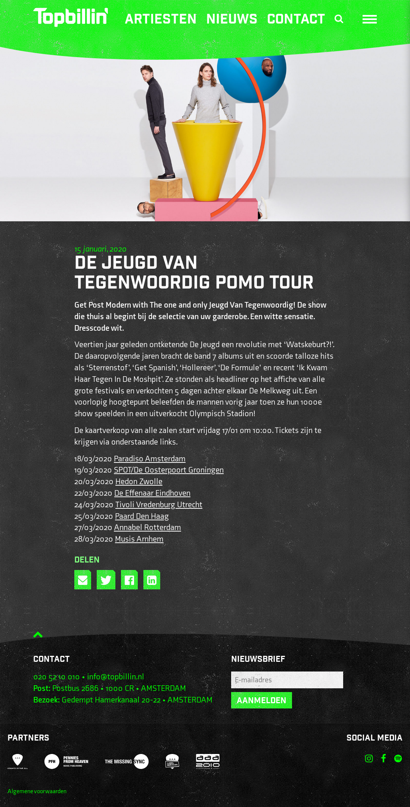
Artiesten (161, 20)
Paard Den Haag (142, 516)
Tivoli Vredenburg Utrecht (158, 505)
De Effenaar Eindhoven (152, 493)
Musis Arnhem (139, 539)
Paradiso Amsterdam (150, 459)
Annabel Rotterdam (147, 528)
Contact (296, 20)
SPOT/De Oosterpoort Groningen (169, 470)
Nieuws (232, 20)
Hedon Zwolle (138, 482)
